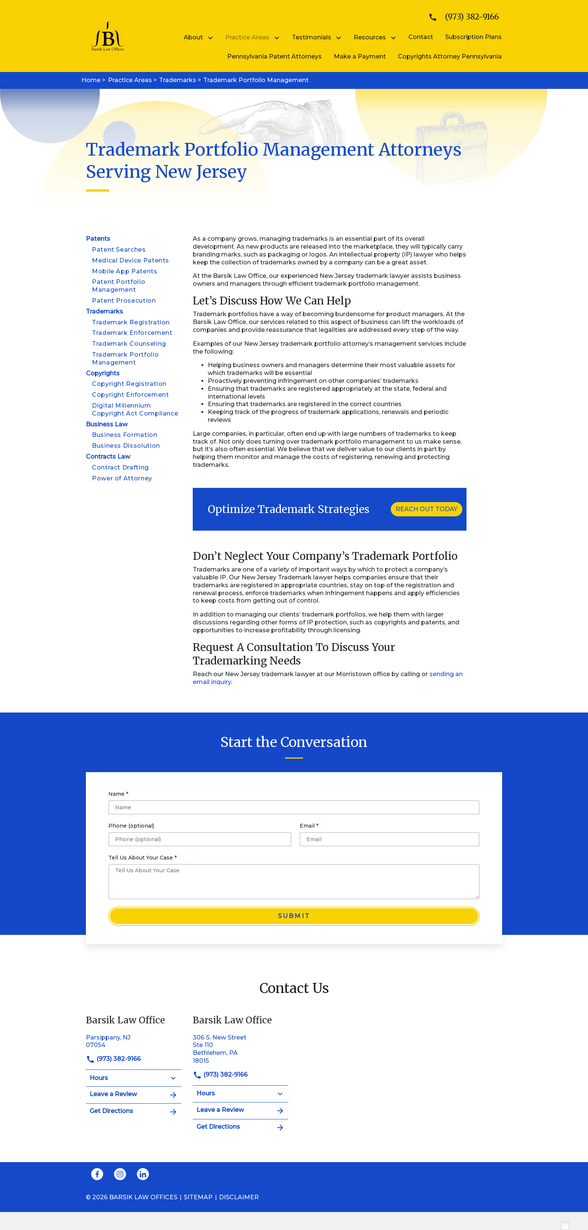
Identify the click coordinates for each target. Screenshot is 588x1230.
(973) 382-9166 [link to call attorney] (113, 1058)
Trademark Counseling (129, 343)
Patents (98, 238)
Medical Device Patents (130, 260)
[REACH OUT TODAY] (426, 509)
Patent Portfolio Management (118, 285)
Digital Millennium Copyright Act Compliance (135, 409)
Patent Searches (119, 249)
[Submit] (294, 916)
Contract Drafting (120, 467)
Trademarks (104, 311)
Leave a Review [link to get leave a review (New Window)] (134, 1095)
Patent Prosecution (124, 300)
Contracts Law (108, 456)
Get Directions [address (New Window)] (134, 1111)
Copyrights (103, 373)
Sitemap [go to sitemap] (198, 1197)
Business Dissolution (126, 445)
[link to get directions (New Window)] (134, 1040)
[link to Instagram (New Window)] (120, 1174)
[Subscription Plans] (473, 36)
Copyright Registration (129, 383)
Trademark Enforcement (132, 332)
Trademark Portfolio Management (125, 358)
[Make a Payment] (360, 56)
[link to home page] (107, 35)
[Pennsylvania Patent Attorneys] (274, 56)
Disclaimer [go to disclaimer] (239, 1197)
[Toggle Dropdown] (211, 37)
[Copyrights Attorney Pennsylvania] (450, 56)
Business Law (107, 424)
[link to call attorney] (460, 17)
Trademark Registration (131, 322)
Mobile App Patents (125, 271)
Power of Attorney (122, 478)
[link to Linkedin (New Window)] (143, 1174)
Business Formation (125, 434)
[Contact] (420, 36)
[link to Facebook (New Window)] (97, 1174)
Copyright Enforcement (130, 394)
